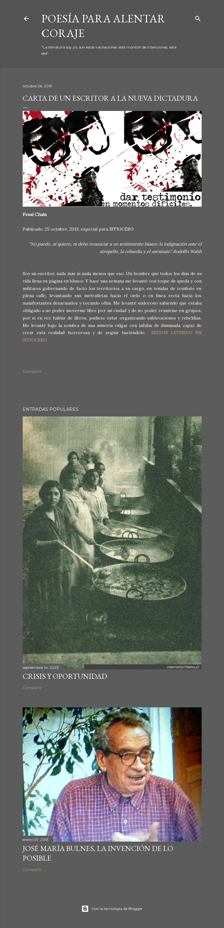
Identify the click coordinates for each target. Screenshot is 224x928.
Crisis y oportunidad (65, 676)
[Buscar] (198, 17)
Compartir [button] (32, 371)
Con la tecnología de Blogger (112, 908)
